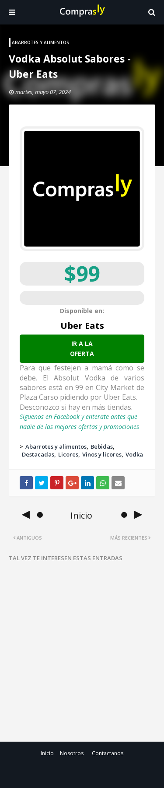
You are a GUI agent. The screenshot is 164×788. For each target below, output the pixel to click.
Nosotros (72, 753)
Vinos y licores (102, 454)
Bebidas (102, 446)
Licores (68, 454)
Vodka (134, 454)
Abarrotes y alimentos (56, 446)
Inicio (47, 753)
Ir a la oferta (82, 348)
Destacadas (38, 454)
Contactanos (107, 753)
